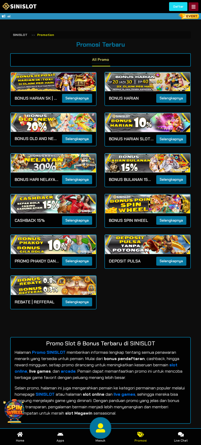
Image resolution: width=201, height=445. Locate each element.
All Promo (100, 59)
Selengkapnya (77, 98)
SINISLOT (20, 35)
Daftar (178, 6)
